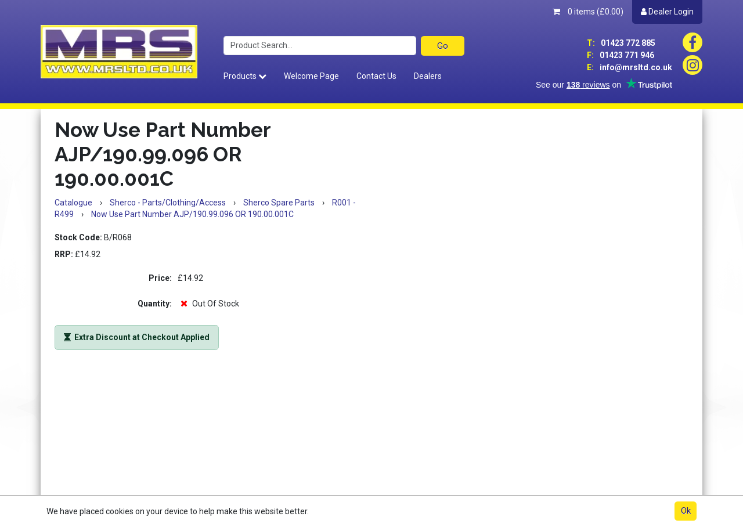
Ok (686, 511)
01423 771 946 (620, 55)
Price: (160, 278)
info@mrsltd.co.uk (629, 67)
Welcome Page (311, 76)
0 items (588, 11)
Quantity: (155, 303)
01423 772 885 (621, 43)
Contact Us (376, 76)
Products (244, 76)
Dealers (428, 76)
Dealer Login (667, 11)
